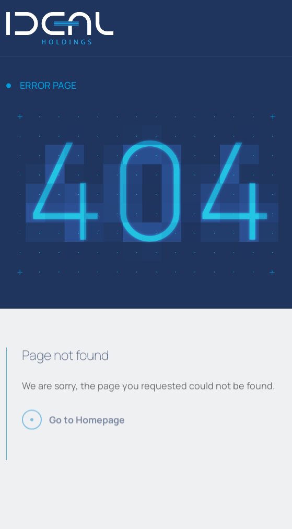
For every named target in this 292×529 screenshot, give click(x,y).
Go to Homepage (87, 423)
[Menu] (282, 28)
